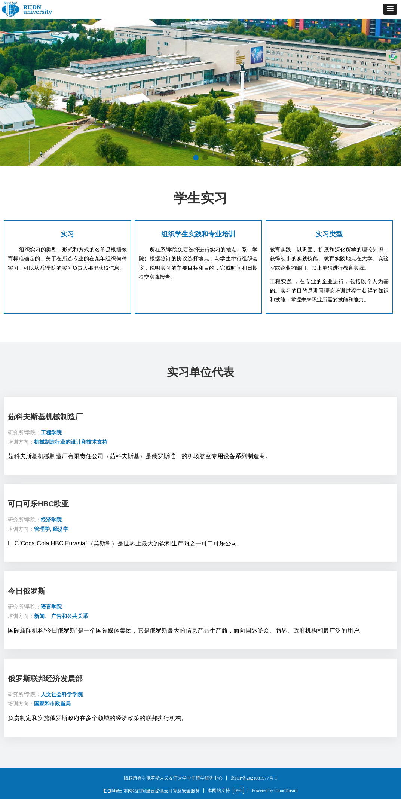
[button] (390, 9)
